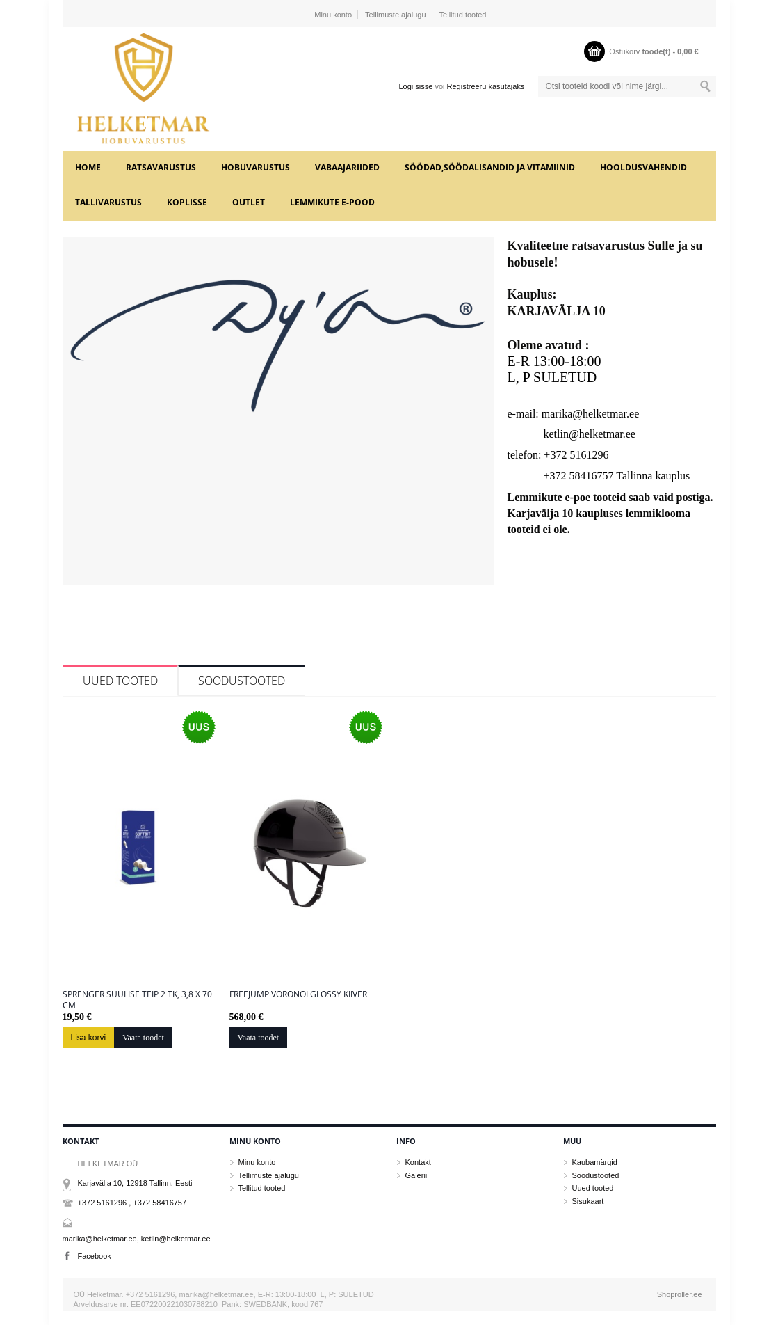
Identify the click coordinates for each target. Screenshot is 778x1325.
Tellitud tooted (463, 14)
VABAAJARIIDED (347, 167)
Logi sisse (415, 86)
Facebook (94, 1256)
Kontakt (418, 1162)
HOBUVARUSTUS (255, 167)
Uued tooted (120, 680)
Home (88, 167)
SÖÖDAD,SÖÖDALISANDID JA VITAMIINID (490, 167)
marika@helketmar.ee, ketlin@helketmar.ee (137, 1239)
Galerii (416, 1175)
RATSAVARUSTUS (161, 167)
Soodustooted (241, 680)
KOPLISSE (187, 202)
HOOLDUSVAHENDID (643, 167)
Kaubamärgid (594, 1162)
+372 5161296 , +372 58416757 (132, 1202)
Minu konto (333, 14)
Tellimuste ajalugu (395, 14)
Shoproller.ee (679, 1294)
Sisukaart (588, 1201)
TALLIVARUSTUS (108, 202)
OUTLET (248, 202)
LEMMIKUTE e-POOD (332, 202)
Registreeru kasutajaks (486, 86)
